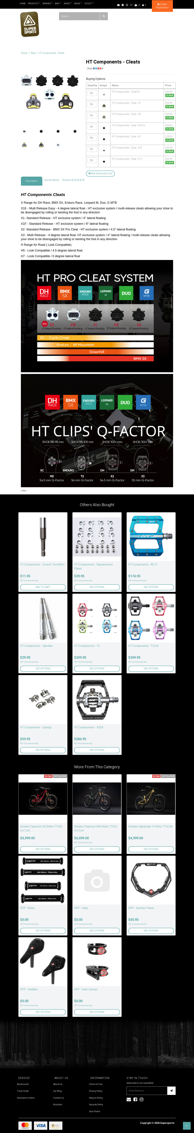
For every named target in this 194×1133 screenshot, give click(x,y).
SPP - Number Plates (141, 908)
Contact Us (58, 1097)
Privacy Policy (95, 1091)
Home (23, 3)
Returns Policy (96, 1097)
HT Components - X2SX (88, 727)
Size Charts (94, 1111)
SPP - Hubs (81, 908)
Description (32, 181)
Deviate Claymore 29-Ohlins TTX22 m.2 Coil (41, 828)
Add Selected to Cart (100, 173)
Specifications (51, 180)
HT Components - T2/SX (143, 646)
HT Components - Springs (36, 727)
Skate (68, 3)
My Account (23, 1084)
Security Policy (96, 1104)
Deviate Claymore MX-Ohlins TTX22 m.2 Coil (95, 828)
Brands (48, 3)
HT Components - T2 (87, 646)
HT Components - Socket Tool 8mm (42, 564)
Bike (58, 3)
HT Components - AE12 (142, 564)
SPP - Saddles (29, 989)
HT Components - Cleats (51, 53)
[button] (187, 1126)
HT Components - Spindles (36, 646)
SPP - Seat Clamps (86, 989)
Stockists (57, 1104)
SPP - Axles (27, 908)
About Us (57, 1084)
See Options (97, 587)
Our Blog (57, 1091)
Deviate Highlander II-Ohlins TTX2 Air (150, 826)
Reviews (73, 180)
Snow (78, 3)
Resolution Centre (25, 1097)
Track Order (23, 1091)
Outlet (89, 3)
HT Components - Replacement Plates (93, 566)
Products (34, 3)
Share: (95, 68)
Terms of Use (95, 1084)
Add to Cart (43, 587)
